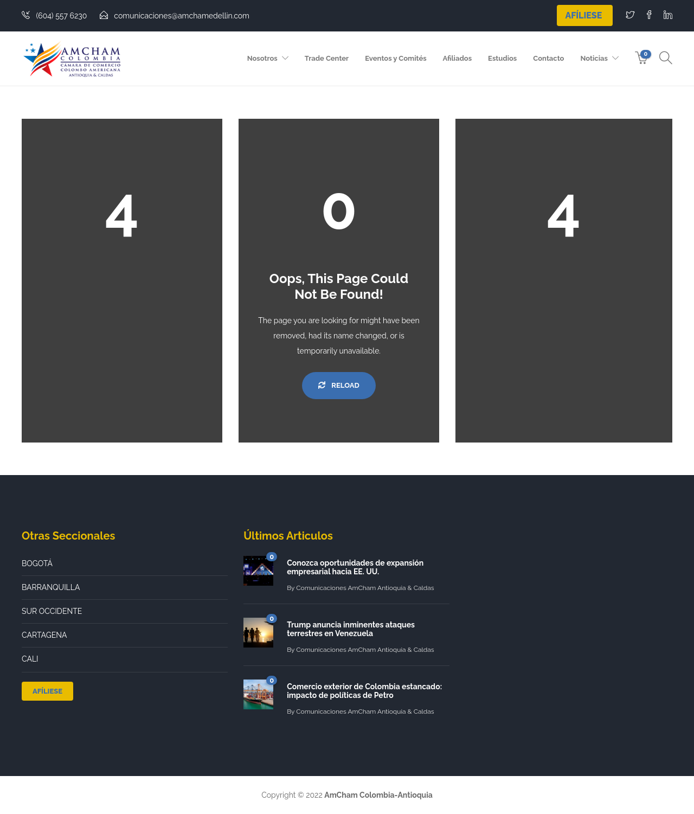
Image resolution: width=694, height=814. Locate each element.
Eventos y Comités (395, 58)
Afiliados (457, 58)
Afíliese (583, 15)
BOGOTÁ (37, 563)
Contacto (548, 58)
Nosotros (262, 58)
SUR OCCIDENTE (52, 611)
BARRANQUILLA (51, 587)
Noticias (593, 58)
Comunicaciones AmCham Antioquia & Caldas (365, 588)
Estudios (502, 58)
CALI (30, 659)
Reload (338, 385)
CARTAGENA (44, 635)
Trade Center (327, 58)
